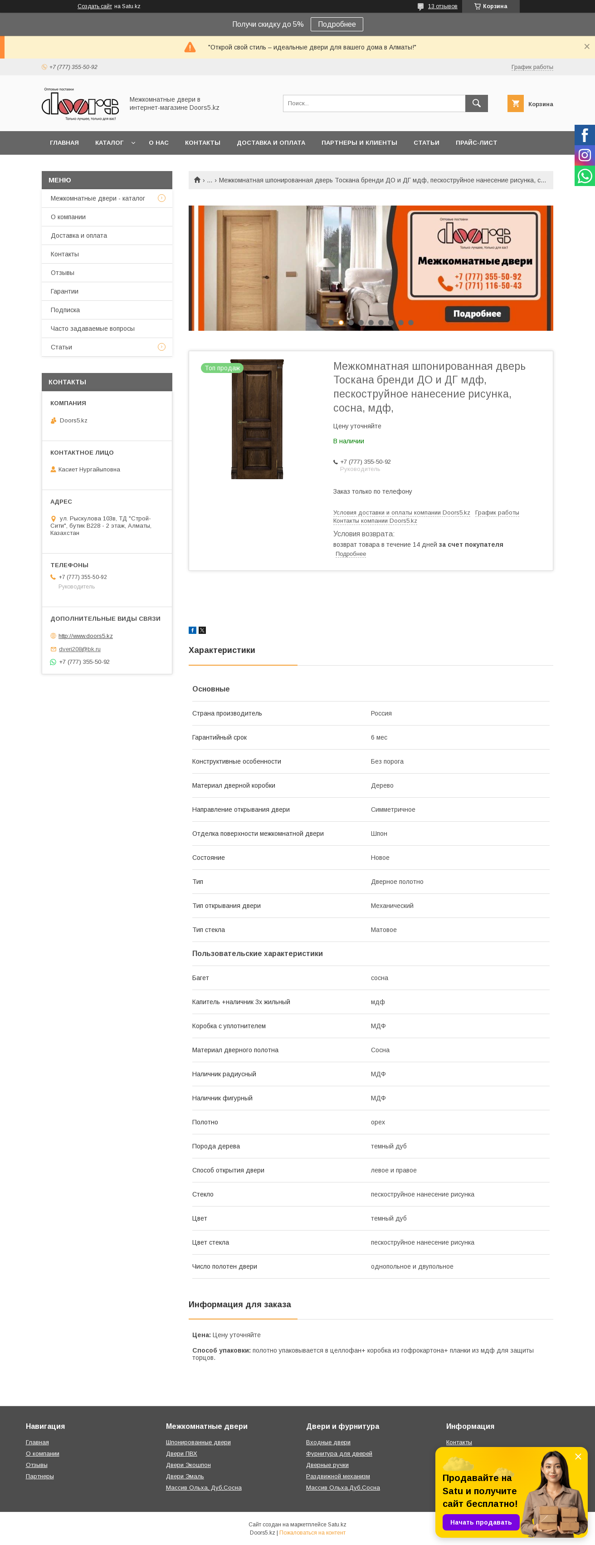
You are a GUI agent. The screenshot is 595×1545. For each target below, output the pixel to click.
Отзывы (62, 272)
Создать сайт (95, 6)
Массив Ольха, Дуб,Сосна (204, 1487)
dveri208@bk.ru (80, 649)
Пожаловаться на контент (312, 1533)
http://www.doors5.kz (86, 636)
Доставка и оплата (271, 142)
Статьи (426, 142)
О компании (68, 217)
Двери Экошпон (188, 1465)
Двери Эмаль (185, 1476)
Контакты (202, 142)
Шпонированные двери (198, 1442)
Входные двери (328, 1442)
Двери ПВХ (181, 1453)
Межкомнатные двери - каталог (98, 198)
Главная (64, 142)
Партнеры (40, 1476)
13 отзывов (443, 6)
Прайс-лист (476, 142)
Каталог (109, 142)
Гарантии (64, 291)
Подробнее (337, 24)
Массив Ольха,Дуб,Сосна (343, 1487)
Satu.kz (337, 1524)
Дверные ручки (327, 1465)
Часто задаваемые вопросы (93, 328)
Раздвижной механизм (338, 1476)
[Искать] (476, 103)
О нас (159, 142)
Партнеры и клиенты (359, 142)
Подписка (65, 310)
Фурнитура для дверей (339, 1453)
